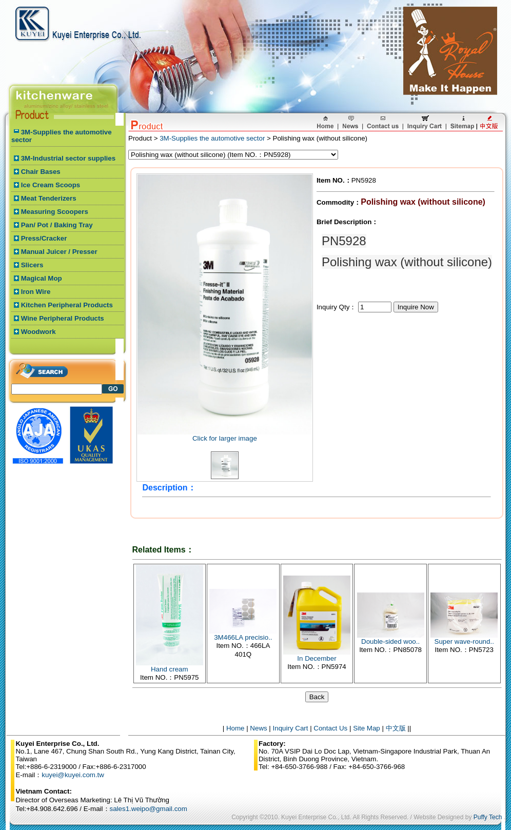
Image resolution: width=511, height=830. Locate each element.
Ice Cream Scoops (51, 185)
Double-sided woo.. (390, 641)
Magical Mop (41, 278)
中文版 (396, 728)
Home (235, 728)
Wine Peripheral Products (62, 318)
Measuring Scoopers (54, 211)
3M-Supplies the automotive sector (212, 138)
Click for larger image (224, 438)
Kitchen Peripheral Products (67, 305)
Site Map (366, 728)
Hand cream (169, 669)
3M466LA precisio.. (243, 637)
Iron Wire (36, 291)
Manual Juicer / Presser (59, 251)
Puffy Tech (488, 817)
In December (316, 658)
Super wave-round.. (464, 641)
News (258, 728)
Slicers (32, 265)
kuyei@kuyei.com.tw (73, 775)
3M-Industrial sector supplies (68, 158)
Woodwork (38, 331)
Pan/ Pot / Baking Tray (57, 225)
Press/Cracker (44, 238)
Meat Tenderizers (48, 198)
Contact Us (330, 728)
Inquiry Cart (290, 728)
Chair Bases (41, 171)
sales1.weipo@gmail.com (148, 809)
